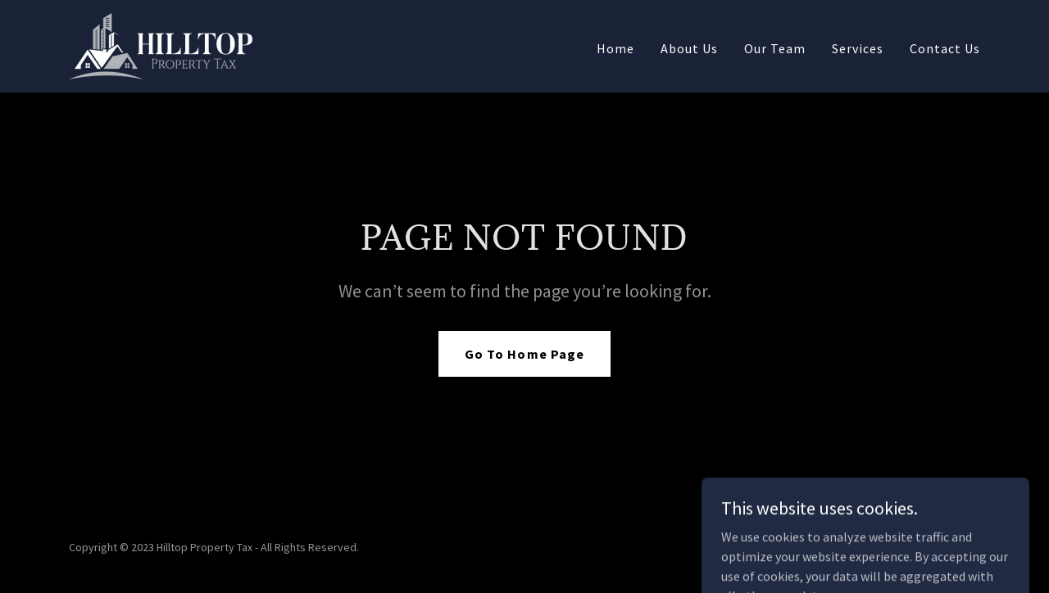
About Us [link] (689, 48)
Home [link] (615, 48)
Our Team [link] (775, 48)
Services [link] (857, 48)
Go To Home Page (524, 354)
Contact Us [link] (945, 48)
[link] (161, 44)
